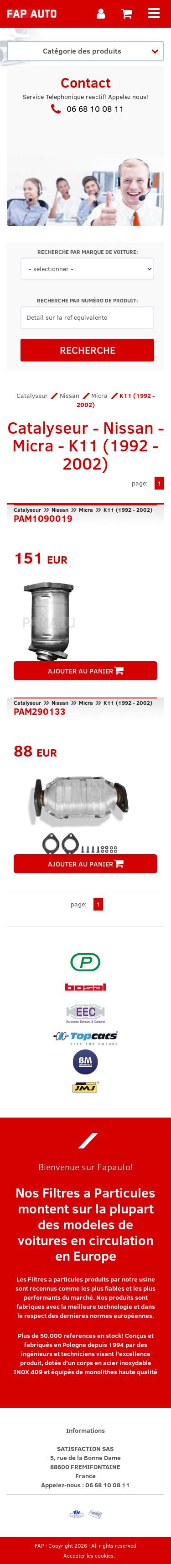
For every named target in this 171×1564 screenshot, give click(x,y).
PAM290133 (40, 710)
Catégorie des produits (100, 50)
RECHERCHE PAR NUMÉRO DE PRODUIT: (87, 300)
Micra (99, 395)
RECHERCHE (87, 349)
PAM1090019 (43, 517)
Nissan (69, 395)
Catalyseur (32, 395)
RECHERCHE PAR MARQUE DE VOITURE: (87, 251)
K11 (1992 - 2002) (128, 509)
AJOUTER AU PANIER (86, 670)
